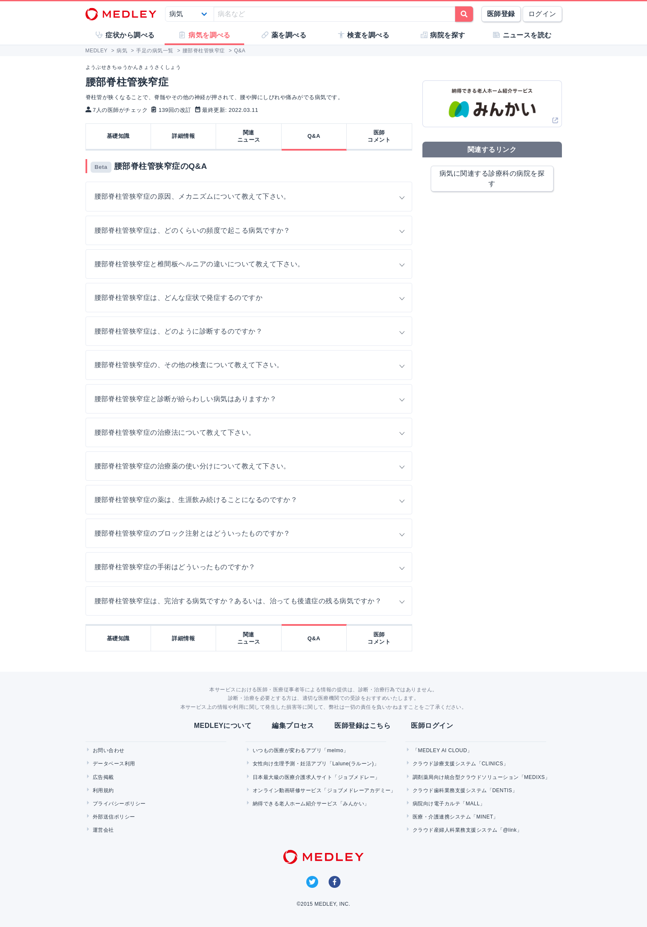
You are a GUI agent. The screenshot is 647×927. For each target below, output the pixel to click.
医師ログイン (432, 725)
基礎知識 (118, 136)
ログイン (542, 13)
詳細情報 (183, 136)
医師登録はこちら (362, 725)
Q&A (314, 136)
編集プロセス (293, 725)
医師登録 (501, 13)
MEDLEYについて (222, 725)
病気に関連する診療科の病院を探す (491, 178)
